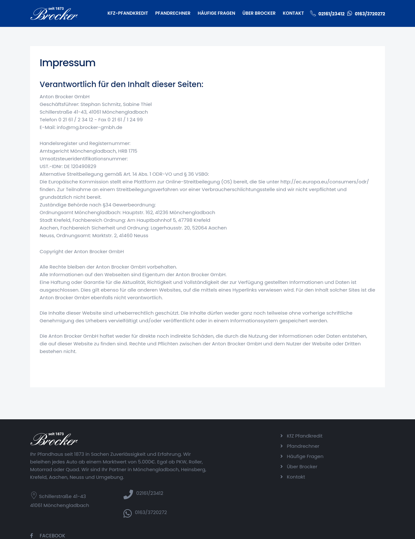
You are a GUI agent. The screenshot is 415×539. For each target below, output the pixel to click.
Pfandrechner (172, 13)
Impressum (319, 532)
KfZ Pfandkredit (297, 435)
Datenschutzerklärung (360, 532)
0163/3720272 (370, 14)
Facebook (351, 435)
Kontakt (293, 13)
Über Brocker (259, 13)
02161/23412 (331, 14)
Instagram (353, 446)
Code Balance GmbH (224, 532)
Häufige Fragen (216, 13)
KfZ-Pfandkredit (127, 13)
